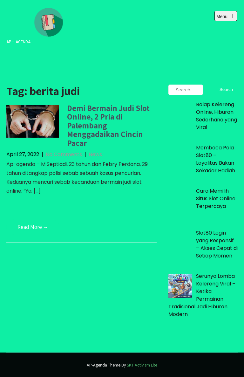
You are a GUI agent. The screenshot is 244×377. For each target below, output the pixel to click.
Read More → (32, 226)
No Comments (64, 154)
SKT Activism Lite (142, 365)
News (95, 154)
